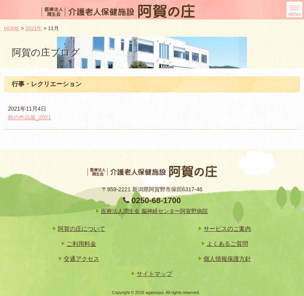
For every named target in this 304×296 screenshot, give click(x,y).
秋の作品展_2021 (29, 117)
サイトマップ (154, 273)
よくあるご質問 (227, 243)
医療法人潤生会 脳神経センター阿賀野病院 (154, 211)
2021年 (33, 28)
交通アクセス (81, 258)
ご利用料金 (81, 243)
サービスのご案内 (227, 228)
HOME (11, 28)
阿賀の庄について (81, 228)
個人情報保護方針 (227, 258)
